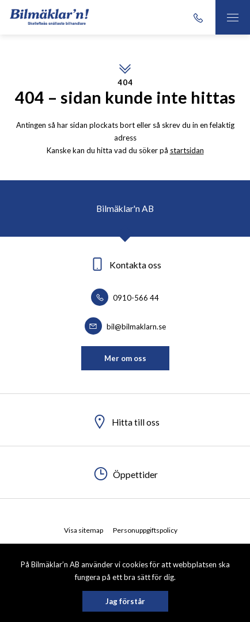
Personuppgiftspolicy (145, 530)
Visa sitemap (83, 530)
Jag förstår (125, 601)
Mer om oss (125, 358)
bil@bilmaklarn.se (125, 326)
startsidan (187, 150)
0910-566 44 (125, 297)
